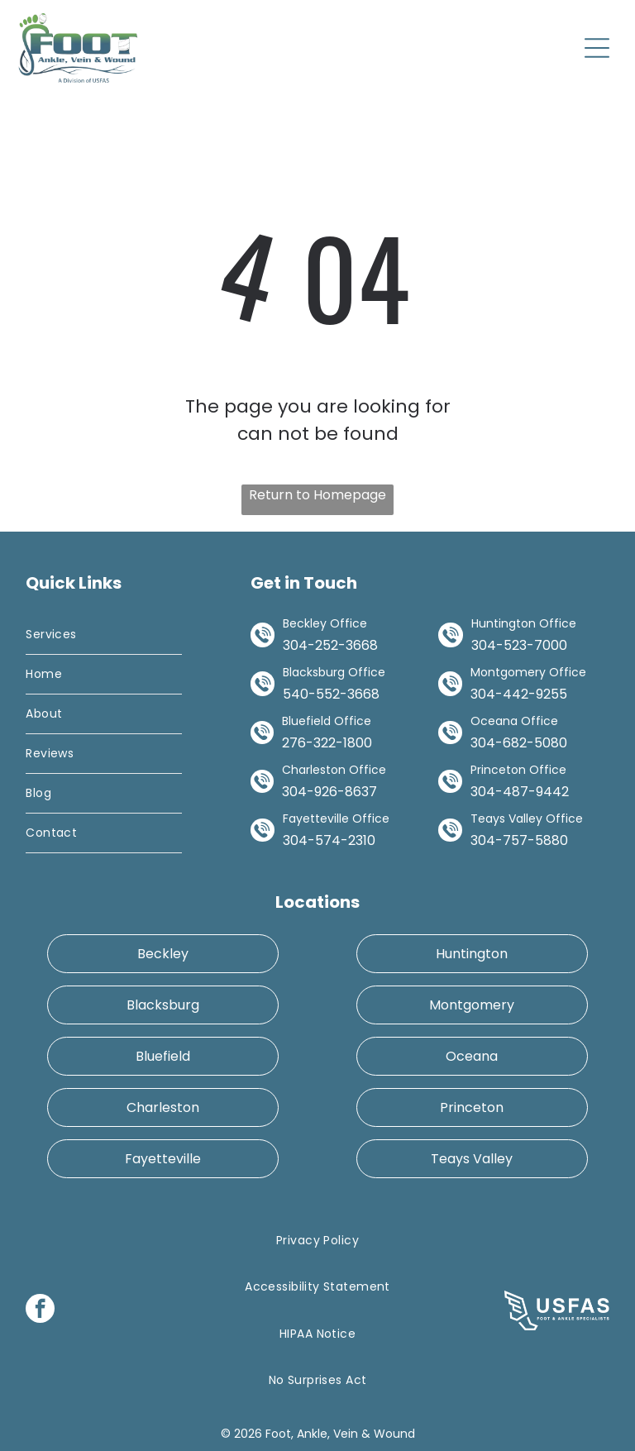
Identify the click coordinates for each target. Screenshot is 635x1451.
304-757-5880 (519, 840)
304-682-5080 (518, 742)
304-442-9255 (518, 694)
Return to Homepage (317, 494)
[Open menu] (597, 48)
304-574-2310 (329, 840)
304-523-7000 (519, 645)
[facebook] (40, 1310)
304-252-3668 (330, 645)
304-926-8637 (329, 791)
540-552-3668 (331, 694)
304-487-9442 (519, 791)
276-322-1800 (327, 742)
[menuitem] (103, 635)
